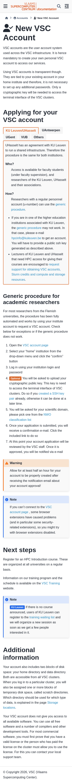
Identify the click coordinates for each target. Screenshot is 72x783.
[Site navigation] (5, 6)
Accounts (21, 18)
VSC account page (35, 345)
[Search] (59, 6)
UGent (10, 137)
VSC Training (51, 583)
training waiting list (42, 617)
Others (39, 137)
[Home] (6, 18)
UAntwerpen (51, 130)
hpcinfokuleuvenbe (26, 238)
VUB (24, 137)
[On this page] (66, 6)
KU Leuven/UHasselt (21, 130)
